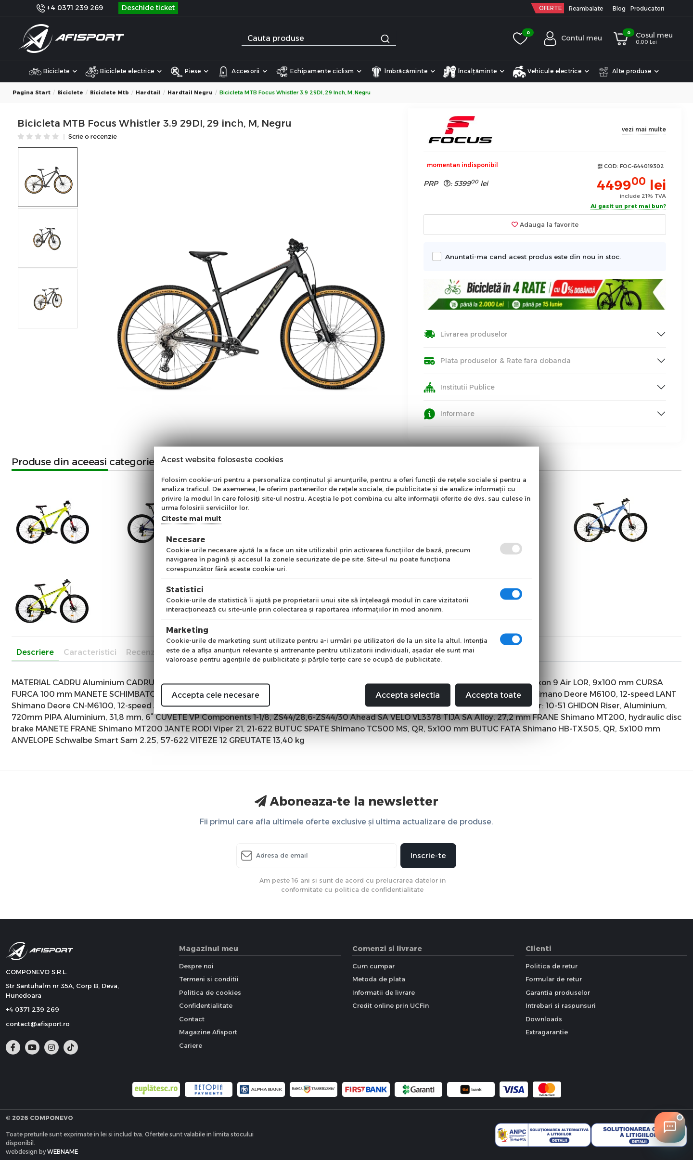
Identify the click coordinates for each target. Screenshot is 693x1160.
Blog (619, 8)
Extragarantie (547, 1032)
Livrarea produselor (466, 334)
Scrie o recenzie (92, 137)
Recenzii (142, 652)
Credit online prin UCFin (390, 1005)
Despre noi (196, 966)
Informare (449, 414)
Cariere (190, 1045)
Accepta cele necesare (215, 694)
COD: (611, 166)
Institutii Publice (459, 387)
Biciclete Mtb (109, 92)
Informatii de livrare (383, 992)
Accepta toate (493, 694)
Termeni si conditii (209, 979)
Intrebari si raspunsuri (561, 1005)
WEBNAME (62, 1151)
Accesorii (242, 71)
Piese (189, 71)
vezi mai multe (644, 129)
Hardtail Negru (190, 92)
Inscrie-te (428, 855)
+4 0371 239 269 (70, 7)
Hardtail (148, 92)
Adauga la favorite (545, 224)
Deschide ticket (148, 7)
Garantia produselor (558, 992)
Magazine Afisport (208, 1032)
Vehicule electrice (551, 71)
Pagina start (32, 92)
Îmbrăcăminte (403, 71)
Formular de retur (554, 979)
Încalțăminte (474, 71)
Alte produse (628, 71)
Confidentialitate (205, 1005)
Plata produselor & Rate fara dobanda (497, 361)
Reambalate (586, 8)
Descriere (35, 652)
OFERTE (550, 8)
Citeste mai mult (191, 518)
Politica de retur (552, 966)
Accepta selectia (408, 694)
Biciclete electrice (123, 71)
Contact (192, 1019)
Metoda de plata (378, 979)
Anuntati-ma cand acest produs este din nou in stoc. (530, 256)
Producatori (647, 8)
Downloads (544, 1019)
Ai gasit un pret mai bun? (628, 206)
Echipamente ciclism (318, 71)
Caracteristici (90, 652)
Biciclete (52, 71)
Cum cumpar (373, 966)
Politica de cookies (210, 992)
